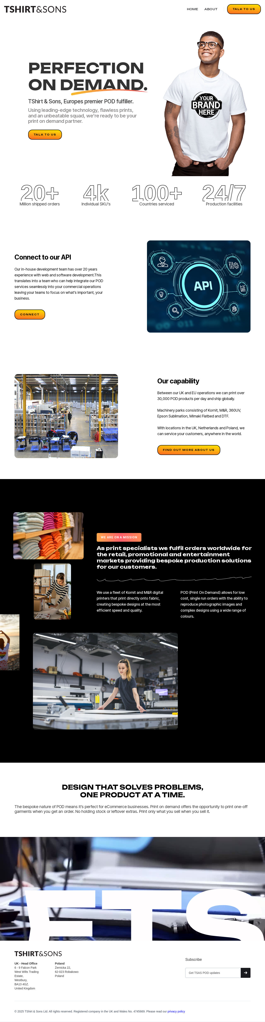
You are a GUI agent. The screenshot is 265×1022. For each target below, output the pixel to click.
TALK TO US (244, 9)
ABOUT (211, 9)
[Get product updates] (213, 973)
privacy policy (176, 1011)
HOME (192, 9)
